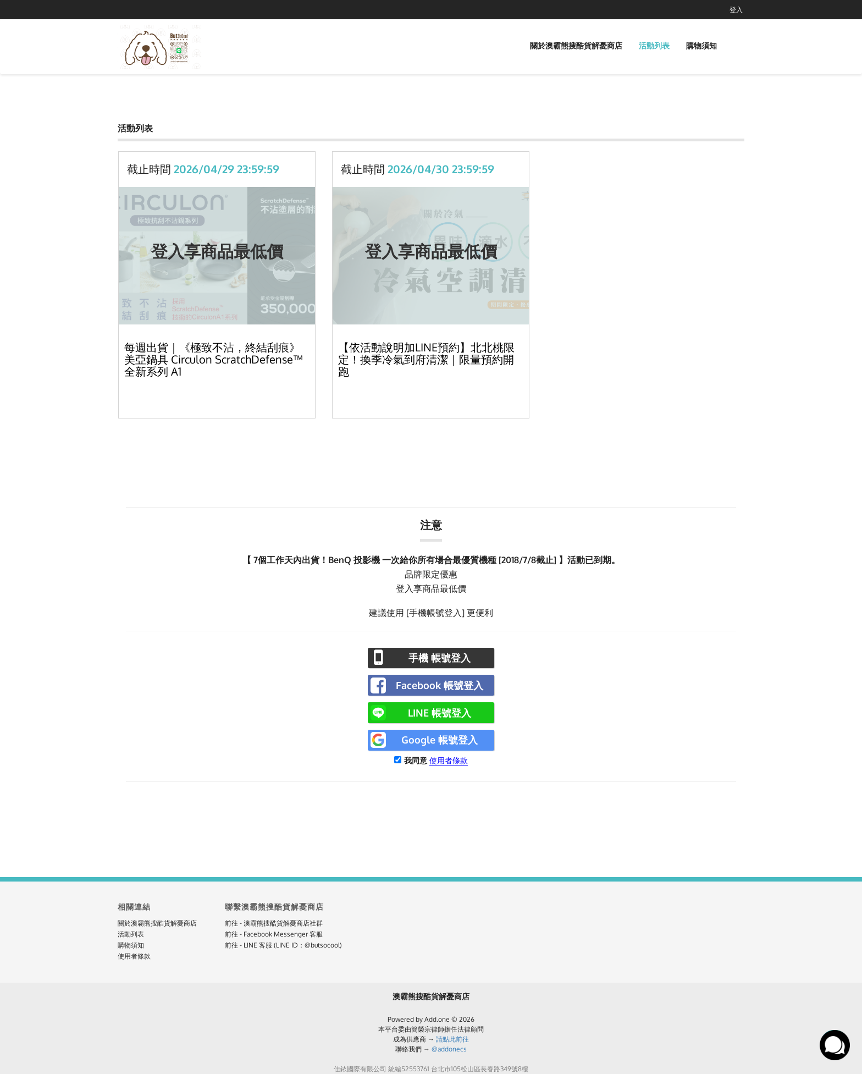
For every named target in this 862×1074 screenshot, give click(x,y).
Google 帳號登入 (439, 740)
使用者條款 (448, 760)
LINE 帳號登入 (439, 713)
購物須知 (701, 45)
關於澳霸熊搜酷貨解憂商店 (576, 45)
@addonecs (449, 1049)
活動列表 (654, 45)
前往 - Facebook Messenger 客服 (274, 934)
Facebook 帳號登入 (439, 685)
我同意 (415, 760)
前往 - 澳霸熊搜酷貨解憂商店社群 (274, 923)
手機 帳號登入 (439, 658)
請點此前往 (452, 1039)
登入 (736, 9)
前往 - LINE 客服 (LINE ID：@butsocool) (283, 945)
